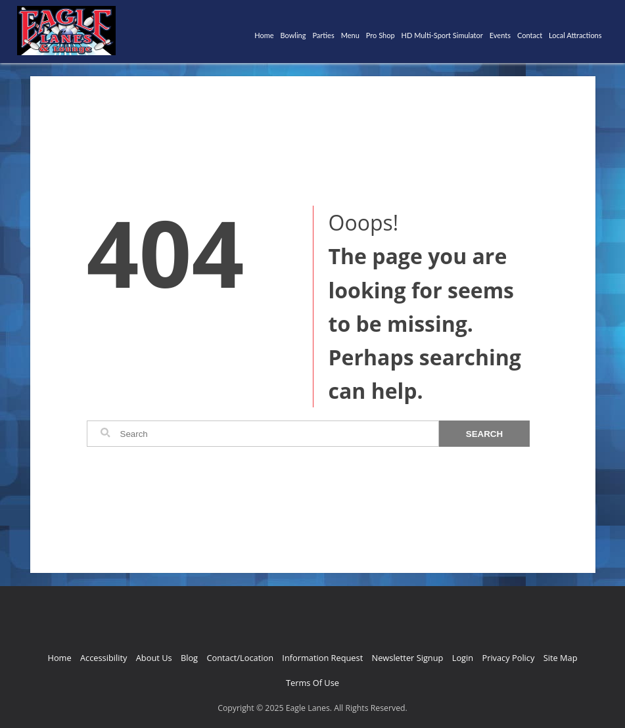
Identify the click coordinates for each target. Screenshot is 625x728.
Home (263, 35)
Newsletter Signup (408, 658)
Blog (189, 658)
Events (500, 35)
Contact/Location (239, 658)
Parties (323, 35)
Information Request (322, 658)
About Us (154, 658)
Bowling (293, 35)
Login (462, 658)
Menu (350, 35)
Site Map (561, 658)
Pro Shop (380, 35)
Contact (529, 35)
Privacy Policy (508, 658)
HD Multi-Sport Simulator (442, 35)
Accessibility (103, 658)
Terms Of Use (312, 683)
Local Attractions (575, 35)
